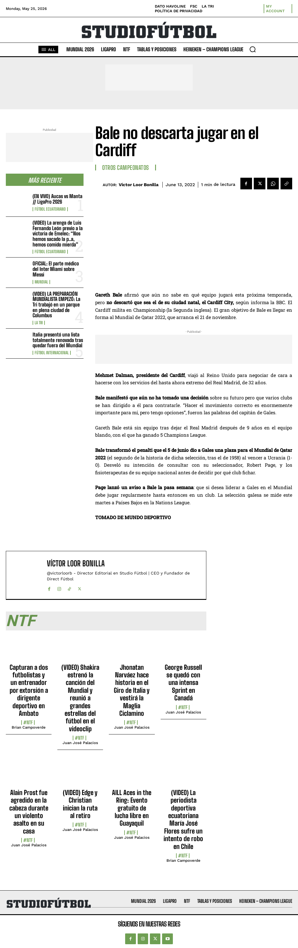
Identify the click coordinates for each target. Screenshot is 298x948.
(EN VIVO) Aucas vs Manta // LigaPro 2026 (57, 199)
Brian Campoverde (29, 727)
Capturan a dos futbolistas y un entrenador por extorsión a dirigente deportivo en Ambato (29, 690)
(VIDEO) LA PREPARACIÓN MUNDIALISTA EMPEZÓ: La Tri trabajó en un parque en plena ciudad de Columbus (56, 305)
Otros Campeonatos (125, 167)
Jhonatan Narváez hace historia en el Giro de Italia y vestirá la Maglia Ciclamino (132, 690)
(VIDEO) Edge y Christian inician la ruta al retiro (80, 804)
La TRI (39, 323)
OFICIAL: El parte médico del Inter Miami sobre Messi (56, 268)
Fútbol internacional (52, 353)
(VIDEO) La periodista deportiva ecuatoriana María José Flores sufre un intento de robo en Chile (183, 819)
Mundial (41, 282)
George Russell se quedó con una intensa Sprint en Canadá (183, 682)
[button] (253, 49)
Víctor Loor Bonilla (139, 184)
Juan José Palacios (80, 743)
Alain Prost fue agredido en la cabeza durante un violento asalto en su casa (28, 812)
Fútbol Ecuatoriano (50, 209)
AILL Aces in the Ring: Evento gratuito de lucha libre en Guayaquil (131, 808)
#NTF (28, 722)
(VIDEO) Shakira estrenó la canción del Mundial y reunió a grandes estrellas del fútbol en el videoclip (80, 698)
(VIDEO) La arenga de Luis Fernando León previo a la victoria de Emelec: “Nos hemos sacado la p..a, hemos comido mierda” (58, 234)
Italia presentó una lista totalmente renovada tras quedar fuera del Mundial (58, 340)
